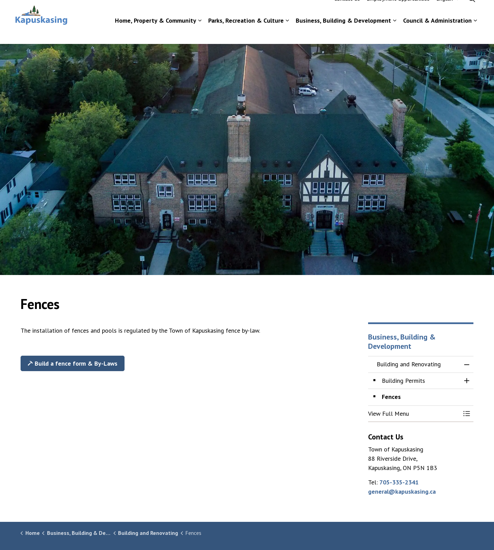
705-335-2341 (399, 482)
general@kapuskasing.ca (402, 491)
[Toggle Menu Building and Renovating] (466, 414)
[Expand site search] (472, 11)
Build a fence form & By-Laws (72, 363)
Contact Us (347, 11)
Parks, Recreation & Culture (246, 33)
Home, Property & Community (155, 33)
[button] (414, 414)
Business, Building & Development (343, 33)
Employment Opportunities (398, 11)
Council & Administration (437, 33)
